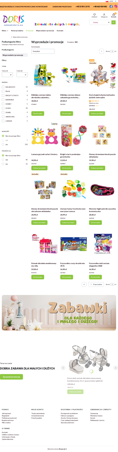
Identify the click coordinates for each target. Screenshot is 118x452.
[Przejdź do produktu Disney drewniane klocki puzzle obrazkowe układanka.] (44, 189)
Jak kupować (6, 413)
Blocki (8, 91)
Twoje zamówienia (37, 413)
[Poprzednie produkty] (96, 284)
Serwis (92, 418)
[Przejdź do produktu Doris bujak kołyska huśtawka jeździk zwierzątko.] (102, 75)
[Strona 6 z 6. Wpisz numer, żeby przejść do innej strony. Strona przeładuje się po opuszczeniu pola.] (112, 51)
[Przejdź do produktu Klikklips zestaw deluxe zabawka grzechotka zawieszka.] (73, 75)
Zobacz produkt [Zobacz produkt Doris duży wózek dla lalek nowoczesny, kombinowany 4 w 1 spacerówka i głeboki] (75, 392)
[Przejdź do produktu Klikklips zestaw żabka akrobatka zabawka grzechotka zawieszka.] (44, 75)
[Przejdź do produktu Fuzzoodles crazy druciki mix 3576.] (73, 244)
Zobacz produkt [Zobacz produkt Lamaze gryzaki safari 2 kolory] (39, 168)
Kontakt (5, 432)
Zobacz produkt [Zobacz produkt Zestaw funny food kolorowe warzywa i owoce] (68, 222)
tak (7, 140)
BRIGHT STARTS (12, 95)
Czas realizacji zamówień (69, 420)
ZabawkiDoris (6, 37)
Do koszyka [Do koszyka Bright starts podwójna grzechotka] (66, 168)
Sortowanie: (35, 47)
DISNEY (8, 104)
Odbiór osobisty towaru (10, 435)
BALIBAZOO (10, 87)
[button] (113, 22)
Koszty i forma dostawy (69, 418)
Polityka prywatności (9, 418)
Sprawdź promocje (11, 377)
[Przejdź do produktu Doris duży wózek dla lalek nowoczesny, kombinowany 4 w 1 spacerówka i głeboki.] (89, 359)
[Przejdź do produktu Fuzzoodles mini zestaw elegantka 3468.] (102, 244)
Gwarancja (94, 413)
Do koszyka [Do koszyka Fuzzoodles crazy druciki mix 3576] (66, 277)
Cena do (20, 71)
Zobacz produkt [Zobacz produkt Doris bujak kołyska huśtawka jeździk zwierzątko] (97, 113)
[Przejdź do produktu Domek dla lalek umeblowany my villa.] (44, 244)
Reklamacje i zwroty (97, 420)
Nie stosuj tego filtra (13, 136)
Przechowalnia (36, 418)
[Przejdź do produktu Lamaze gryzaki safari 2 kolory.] (44, 135)
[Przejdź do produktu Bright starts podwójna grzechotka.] (73, 135)
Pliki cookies (6, 423)
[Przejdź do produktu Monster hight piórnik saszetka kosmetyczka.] (102, 189)
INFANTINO (10, 117)
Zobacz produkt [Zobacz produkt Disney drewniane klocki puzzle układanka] (97, 168)
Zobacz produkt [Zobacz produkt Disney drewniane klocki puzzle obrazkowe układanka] (39, 222)
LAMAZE (9, 121)
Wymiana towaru (96, 416)
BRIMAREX (10, 100)
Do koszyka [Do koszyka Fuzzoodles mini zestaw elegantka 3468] (95, 277)
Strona (108, 51)
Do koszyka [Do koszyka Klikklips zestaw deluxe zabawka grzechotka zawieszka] (66, 113)
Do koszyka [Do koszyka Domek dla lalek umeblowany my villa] (37, 277)
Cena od (5, 71)
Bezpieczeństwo (8, 420)
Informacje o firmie (8, 437)
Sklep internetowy (56, 449)
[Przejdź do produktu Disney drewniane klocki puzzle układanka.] (102, 135)
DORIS (8, 108)
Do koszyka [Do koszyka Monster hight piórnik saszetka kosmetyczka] (95, 222)
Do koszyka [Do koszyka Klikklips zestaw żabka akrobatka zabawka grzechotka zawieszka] (37, 113)
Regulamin (5, 416)
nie (7, 144)
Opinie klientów (7, 439)
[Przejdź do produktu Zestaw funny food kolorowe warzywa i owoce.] (73, 189)
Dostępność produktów (69, 413)
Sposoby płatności (67, 423)
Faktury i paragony (67, 416)
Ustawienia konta (37, 416)
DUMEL (8, 112)
